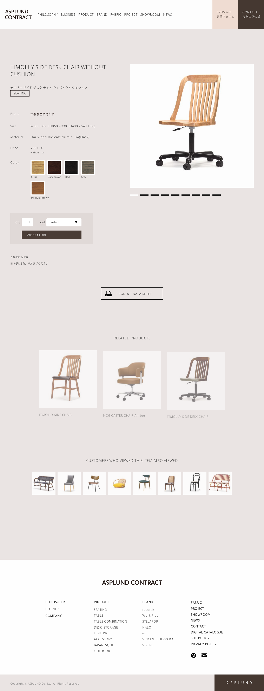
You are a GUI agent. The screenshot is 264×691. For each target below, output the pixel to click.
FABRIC (115, 14)
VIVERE (147, 645)
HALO (146, 627)
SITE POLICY (200, 638)
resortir (148, 609)
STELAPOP (150, 621)
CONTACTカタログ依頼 (251, 14)
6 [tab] (186, 195)
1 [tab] (134, 195)
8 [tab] (206, 195)
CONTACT (198, 626)
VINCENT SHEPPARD (157, 639)
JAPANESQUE (104, 645)
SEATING (19, 93)
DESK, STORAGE (106, 627)
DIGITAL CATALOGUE (207, 632)
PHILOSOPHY (48, 14)
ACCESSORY (103, 639)
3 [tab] (155, 195)
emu (146, 633)
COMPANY (53, 615)
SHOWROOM (150, 14)
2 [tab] (144, 195)
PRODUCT (86, 14)
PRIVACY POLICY (204, 644)
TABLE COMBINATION (110, 621)
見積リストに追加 (36, 235)
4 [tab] (165, 195)
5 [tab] (175, 195)
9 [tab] (216, 195)
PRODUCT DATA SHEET (134, 298)
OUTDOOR (102, 651)
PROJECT (130, 14)
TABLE (98, 615)
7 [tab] (196, 195)
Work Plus (150, 615)
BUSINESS (68, 14)
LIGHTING (101, 633)
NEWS (167, 14)
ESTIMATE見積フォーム (226, 14)
